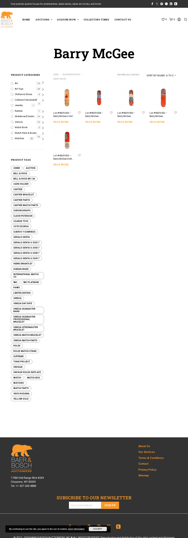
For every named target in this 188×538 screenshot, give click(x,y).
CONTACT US (122, 19)
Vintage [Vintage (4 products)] (18, 367)
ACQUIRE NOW (66, 19)
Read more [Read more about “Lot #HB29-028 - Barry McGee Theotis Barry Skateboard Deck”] (92, 121)
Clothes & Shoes (23, 94)
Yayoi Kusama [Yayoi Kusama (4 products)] (21, 393)
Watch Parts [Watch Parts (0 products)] (21, 388)
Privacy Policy (147, 469)
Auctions (42, 19)
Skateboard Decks (24, 116)
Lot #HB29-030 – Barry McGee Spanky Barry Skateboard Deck (126, 115)
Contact (143, 463)
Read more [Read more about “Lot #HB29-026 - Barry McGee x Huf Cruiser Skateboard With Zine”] (61, 121)
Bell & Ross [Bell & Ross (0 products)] (20, 173)
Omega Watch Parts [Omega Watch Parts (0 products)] (25, 340)
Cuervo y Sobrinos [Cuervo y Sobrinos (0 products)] (24, 232)
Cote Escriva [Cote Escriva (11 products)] (21, 226)
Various (19, 122)
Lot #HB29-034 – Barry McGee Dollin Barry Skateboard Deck (63, 157)
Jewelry (19, 105)
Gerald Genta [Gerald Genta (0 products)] (21, 237)
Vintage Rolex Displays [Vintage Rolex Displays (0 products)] (27, 372)
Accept (97, 529)
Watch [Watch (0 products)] (17, 377)
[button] (164, 19)
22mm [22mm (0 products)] (16, 168)
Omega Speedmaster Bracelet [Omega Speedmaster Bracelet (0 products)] (25, 328)
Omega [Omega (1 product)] (17, 298)
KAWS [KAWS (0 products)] (16, 287)
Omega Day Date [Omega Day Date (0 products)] (22, 303)
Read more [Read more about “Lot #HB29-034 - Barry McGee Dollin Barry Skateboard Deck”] (61, 164)
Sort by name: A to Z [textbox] (160, 75)
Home (55, 74)
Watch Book (21, 127)
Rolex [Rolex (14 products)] (16, 345)
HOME (26, 19)
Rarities (19, 111)
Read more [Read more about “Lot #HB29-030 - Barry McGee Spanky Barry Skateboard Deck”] (125, 121)
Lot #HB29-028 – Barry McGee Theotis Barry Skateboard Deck (94, 115)
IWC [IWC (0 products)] (15, 282)
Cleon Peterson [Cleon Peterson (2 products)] (22, 216)
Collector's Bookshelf (26, 99)
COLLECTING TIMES (96, 19)
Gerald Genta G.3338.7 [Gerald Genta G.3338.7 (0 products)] (26, 253)
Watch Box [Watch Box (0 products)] (33, 377)
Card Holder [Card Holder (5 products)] (21, 184)
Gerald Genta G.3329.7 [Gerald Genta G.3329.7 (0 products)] (26, 242)
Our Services (146, 452)
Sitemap (143, 475)
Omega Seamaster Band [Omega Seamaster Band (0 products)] (24, 310)
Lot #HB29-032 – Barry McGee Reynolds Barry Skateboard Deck (159, 115)
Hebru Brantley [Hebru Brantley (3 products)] (22, 263)
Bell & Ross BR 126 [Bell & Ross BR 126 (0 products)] (24, 178)
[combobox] (158, 75)
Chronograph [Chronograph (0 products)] (21, 210)
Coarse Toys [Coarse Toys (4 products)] (20, 221)
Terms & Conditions (151, 458)
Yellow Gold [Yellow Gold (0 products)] (21, 399)
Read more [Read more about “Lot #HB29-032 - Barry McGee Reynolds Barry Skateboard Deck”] (157, 121)
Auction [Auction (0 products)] (30, 168)
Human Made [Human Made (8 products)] (21, 269)
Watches (19, 138)
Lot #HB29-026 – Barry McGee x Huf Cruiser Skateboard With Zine (63, 115)
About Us (144, 446)
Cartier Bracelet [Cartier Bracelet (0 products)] (23, 194)
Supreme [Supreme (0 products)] (18, 356)
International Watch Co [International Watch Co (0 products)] (26, 275)
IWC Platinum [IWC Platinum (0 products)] (31, 282)
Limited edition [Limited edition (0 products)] (21, 293)
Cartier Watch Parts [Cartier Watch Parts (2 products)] (25, 205)
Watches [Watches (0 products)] (18, 383)
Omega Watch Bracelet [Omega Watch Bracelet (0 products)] (27, 335)
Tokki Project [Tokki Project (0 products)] (21, 361)
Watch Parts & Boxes (25, 133)
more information (76, 529)
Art (16, 83)
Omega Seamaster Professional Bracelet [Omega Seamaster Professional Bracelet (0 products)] (24, 319)
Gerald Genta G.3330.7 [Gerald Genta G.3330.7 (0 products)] (26, 248)
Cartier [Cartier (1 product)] (17, 189)
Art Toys (19, 88)
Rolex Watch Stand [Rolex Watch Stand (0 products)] (24, 351)
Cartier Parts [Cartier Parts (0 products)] (21, 200)
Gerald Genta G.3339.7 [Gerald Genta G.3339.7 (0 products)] (26, 258)
